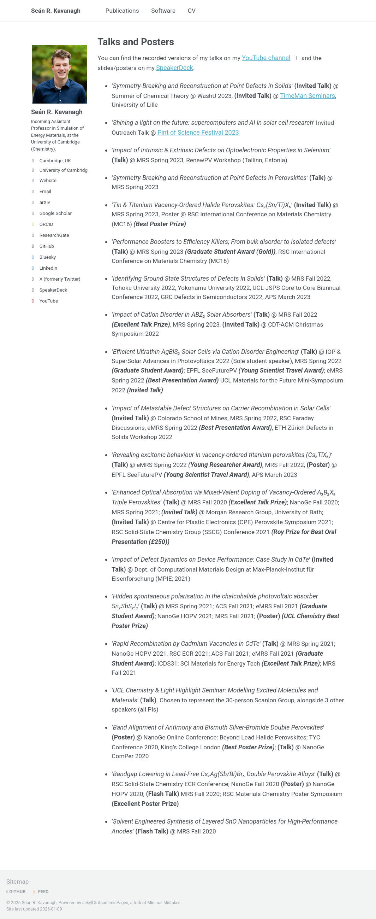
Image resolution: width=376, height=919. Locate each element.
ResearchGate (50, 240)
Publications (125, 11)
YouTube (44, 306)
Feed (41, 892)
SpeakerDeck (49, 295)
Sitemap (18, 881)
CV (198, 11)
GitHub (42, 251)
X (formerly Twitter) (55, 284)
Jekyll (88, 902)
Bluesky (43, 262)
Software (168, 11)
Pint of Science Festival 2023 (200, 132)
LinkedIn (44, 273)
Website (43, 185)
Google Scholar (51, 218)
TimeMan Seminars (313, 95)
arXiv (40, 207)
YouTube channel (272, 58)
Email (41, 196)
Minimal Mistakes (166, 902)
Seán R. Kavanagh (57, 11)
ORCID (42, 229)
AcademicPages (114, 902)
